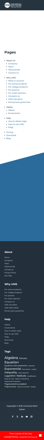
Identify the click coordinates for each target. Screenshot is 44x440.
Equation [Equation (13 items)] (11, 362)
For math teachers (17, 93)
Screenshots (14, 113)
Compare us (14, 96)
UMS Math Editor (11, 308)
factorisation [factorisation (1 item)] (26, 369)
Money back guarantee (19, 102)
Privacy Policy (10, 273)
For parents (13, 90)
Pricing (9, 132)
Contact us (8, 270)
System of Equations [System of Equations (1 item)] (22, 379)
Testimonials (14, 70)
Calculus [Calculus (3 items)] (23, 358)
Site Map (8, 276)
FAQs (10, 127)
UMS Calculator (10, 305)
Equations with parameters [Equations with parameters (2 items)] (15, 366)
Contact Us (13, 73)
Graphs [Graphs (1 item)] (34, 369)
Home (7, 257)
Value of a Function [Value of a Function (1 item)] (23, 387)
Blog (8, 138)
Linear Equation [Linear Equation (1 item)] (23, 373)
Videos (11, 110)
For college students (18, 87)
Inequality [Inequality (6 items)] (10, 372)
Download (11, 135)
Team (10, 67)
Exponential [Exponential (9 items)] (12, 368)
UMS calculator (15, 99)
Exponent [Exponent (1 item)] (32, 366)
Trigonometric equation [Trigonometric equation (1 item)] (12, 381)
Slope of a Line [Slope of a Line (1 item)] (9, 379)
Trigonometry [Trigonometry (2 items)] (10, 387)
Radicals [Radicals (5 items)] (21, 375)
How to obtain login (17, 121)
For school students (17, 84)
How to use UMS (16, 124)
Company (12, 64)
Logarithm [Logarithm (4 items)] (10, 376)
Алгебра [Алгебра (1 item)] (33, 387)
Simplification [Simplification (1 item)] (31, 376)
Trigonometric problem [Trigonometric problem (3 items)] (15, 384)
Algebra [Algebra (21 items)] (11, 358)
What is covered (16, 81)
